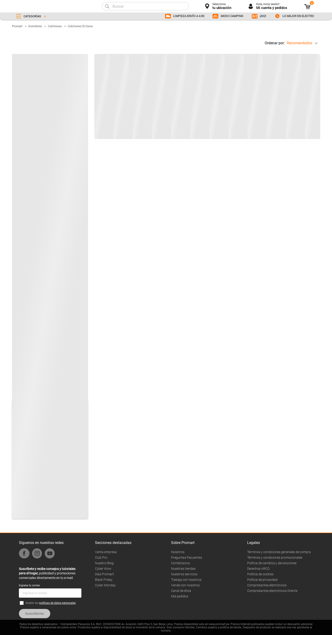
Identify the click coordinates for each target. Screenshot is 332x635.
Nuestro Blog (104, 563)
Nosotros (177, 552)
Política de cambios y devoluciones (271, 563)
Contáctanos (180, 563)
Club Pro (101, 557)
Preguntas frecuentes (186, 557)
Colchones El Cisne (80, 26)
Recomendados (299, 43)
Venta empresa (106, 552)
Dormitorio (35, 26)
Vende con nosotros (185, 585)
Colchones (55, 26)
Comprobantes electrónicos (267, 585)
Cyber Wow (103, 568)
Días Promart (104, 574)
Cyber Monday (105, 585)
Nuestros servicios (184, 574)
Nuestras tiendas (183, 568)
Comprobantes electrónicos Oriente (272, 591)
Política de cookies (260, 574)
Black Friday (104, 580)
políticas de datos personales (57, 603)
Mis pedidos (179, 596)
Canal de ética (181, 591)
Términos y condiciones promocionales (274, 557)
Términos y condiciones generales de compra (279, 552)
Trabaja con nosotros (186, 580)
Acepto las (50, 603)
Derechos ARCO (258, 568)
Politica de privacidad (262, 580)
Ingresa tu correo (29, 585)
